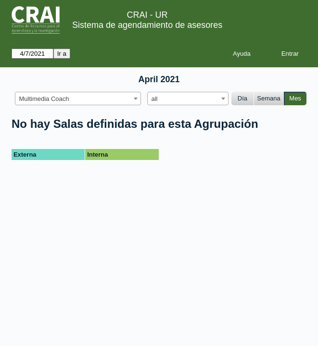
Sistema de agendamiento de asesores (147, 25)
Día (242, 98)
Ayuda (242, 53)
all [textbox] (155, 98)
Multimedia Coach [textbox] (44, 98)
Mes (295, 98)
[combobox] (78, 98)
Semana (268, 98)
